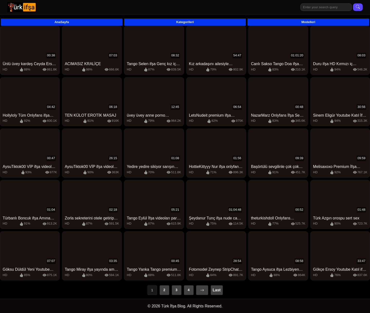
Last (217, 290)
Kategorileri (185, 22)
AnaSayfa (61, 22)
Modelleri (308, 22)
